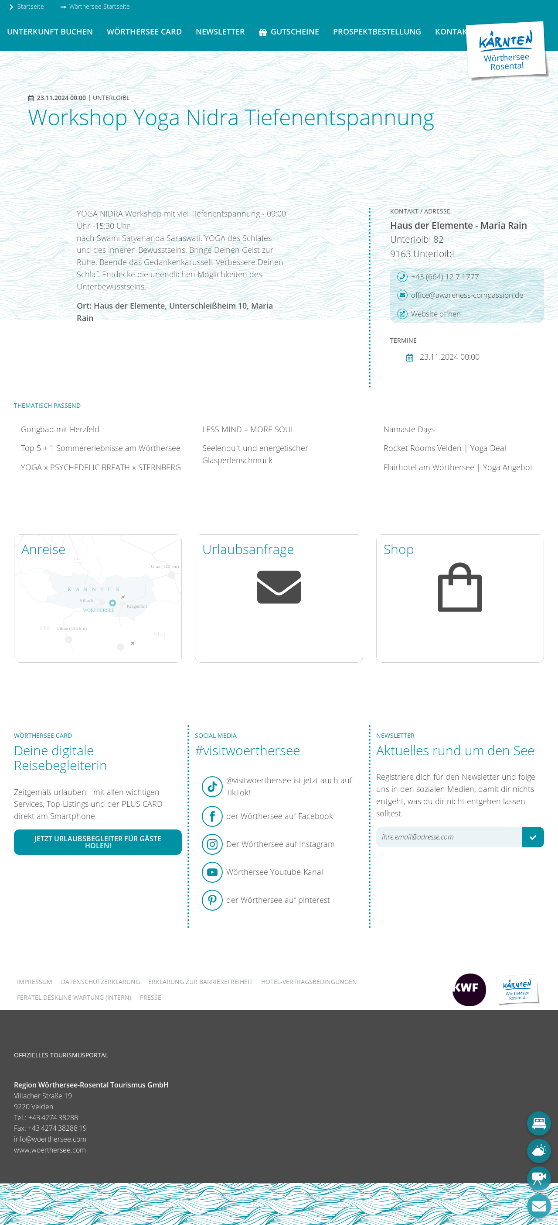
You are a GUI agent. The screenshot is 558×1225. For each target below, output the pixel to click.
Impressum (34, 981)
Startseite (26, 6)
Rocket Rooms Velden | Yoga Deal (445, 448)
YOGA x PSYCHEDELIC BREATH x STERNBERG (101, 467)
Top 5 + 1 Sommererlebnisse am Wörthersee (100, 448)
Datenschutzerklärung (100, 981)
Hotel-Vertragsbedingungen (309, 981)
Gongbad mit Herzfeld (60, 429)
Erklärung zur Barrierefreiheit (200, 981)
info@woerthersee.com (50, 1139)
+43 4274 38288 (53, 1117)
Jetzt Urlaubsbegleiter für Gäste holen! (97, 842)
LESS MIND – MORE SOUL (248, 429)
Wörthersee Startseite (95, 6)
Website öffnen (429, 314)
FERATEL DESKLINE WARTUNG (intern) (74, 997)
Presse (150, 997)
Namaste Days (409, 429)
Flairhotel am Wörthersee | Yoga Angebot (458, 467)
